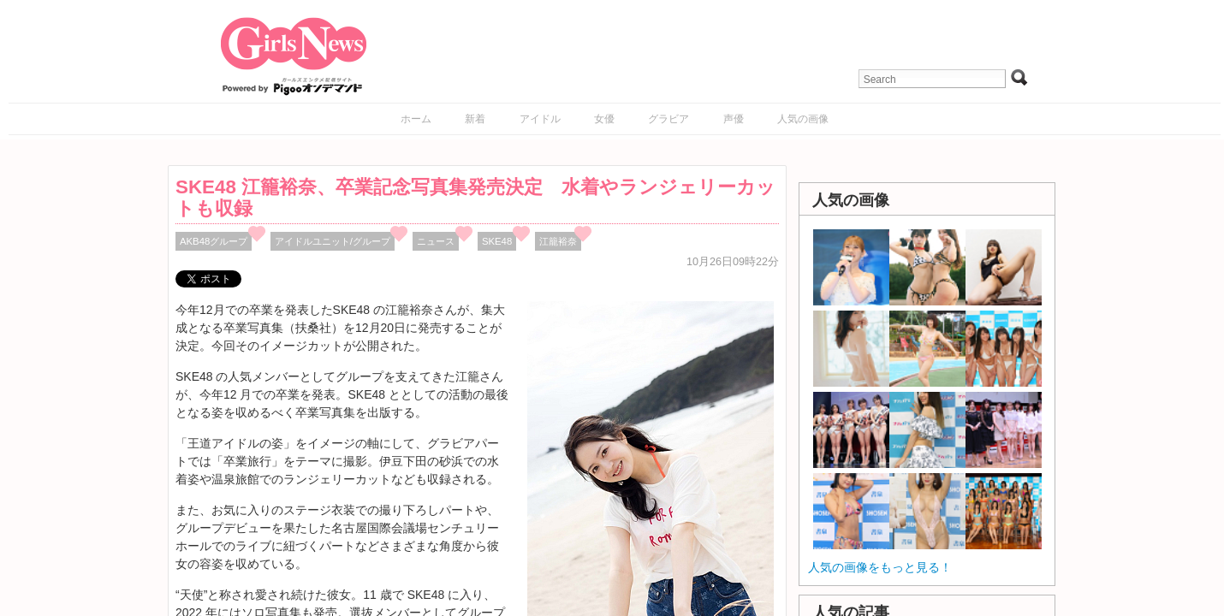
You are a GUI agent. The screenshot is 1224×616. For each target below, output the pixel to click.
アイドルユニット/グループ (332, 241)
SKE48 (497, 241)
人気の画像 (803, 119)
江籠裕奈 (558, 241)
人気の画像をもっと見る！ (880, 567)
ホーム (416, 119)
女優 (604, 119)
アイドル (540, 119)
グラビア (668, 119)
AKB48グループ (213, 241)
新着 (475, 119)
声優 (733, 119)
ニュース (436, 241)
